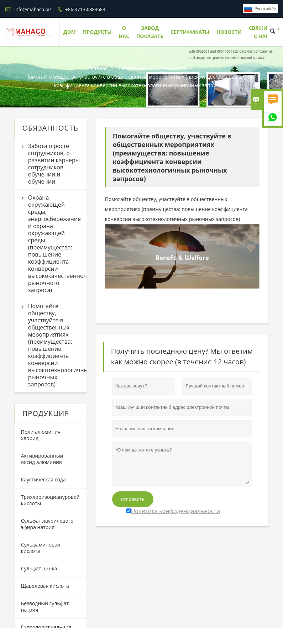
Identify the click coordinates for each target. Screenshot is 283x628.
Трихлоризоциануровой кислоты (50, 500)
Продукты (97, 31)
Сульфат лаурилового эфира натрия (47, 524)
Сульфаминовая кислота (40, 547)
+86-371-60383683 (85, 9)
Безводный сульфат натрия (45, 606)
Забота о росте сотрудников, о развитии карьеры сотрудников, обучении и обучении (54, 163)
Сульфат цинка (39, 568)
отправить (133, 499)
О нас (124, 32)
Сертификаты (190, 31)
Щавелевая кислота (45, 585)
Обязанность (170, 68)
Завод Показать (149, 32)
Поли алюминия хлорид (41, 435)
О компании (131, 68)
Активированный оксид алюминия (42, 458)
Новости (229, 31)
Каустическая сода (43, 479)
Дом (69, 31)
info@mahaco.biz (32, 9)
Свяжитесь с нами (264, 32)
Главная (98, 68)
